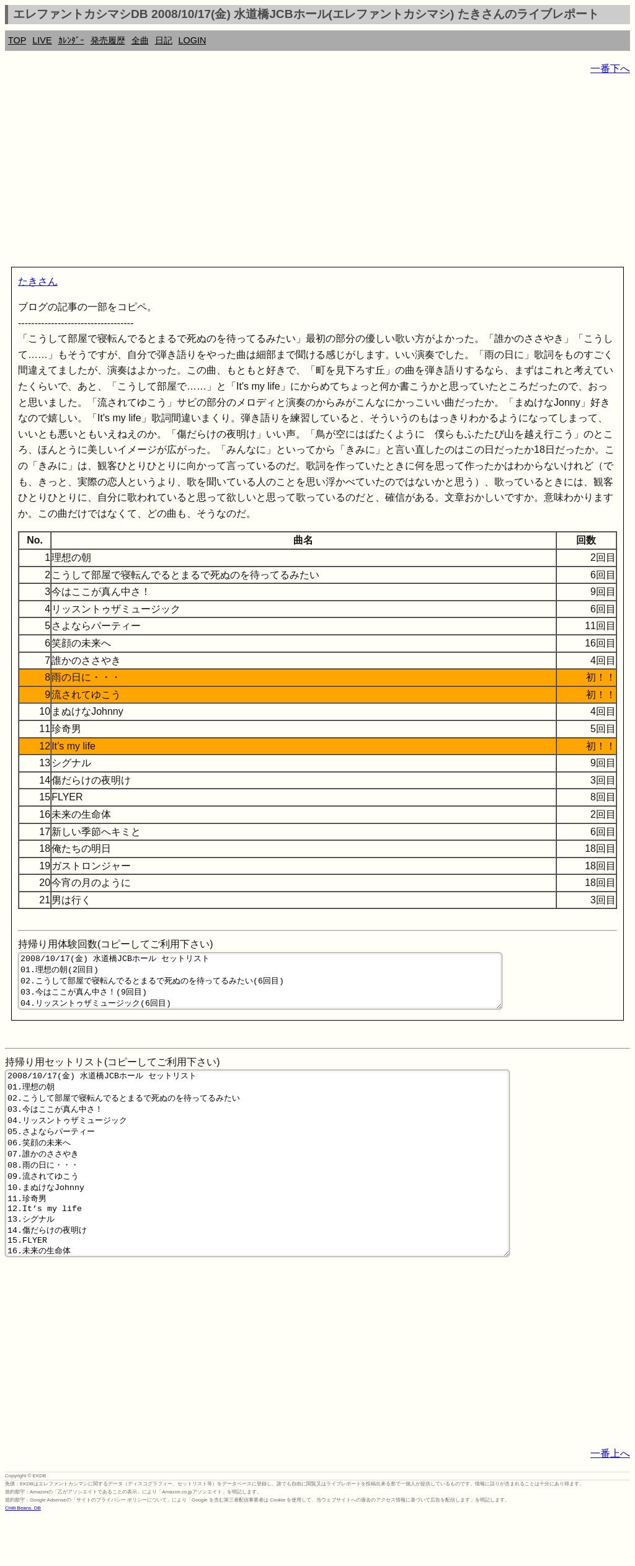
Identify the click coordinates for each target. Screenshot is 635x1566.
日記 (163, 40)
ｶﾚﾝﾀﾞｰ (71, 40)
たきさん (38, 281)
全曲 (140, 40)
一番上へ (610, 1502)
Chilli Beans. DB (23, 1556)
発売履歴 (108, 40)
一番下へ (610, 68)
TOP (17, 40)
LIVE (41, 40)
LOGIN (192, 40)
